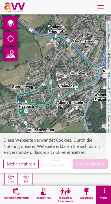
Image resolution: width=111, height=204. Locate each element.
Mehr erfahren (21, 164)
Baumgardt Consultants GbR (108, 94)
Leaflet (108, 27)
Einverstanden (90, 164)
